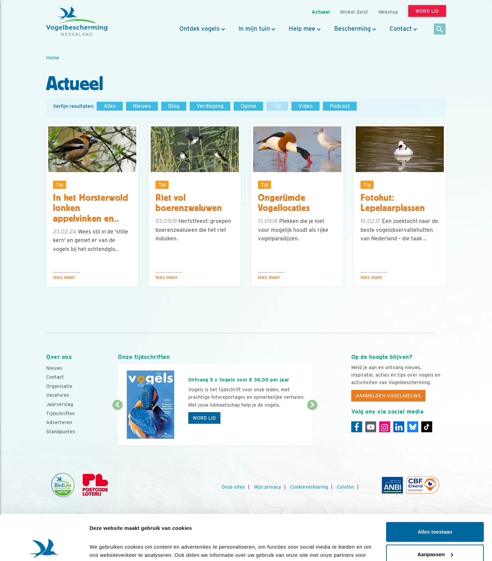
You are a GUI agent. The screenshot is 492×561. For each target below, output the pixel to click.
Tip (277, 106)
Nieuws (142, 106)
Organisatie (59, 386)
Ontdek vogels (199, 28)
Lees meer (64, 277)
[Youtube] (370, 426)
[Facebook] (356, 426)
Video (305, 106)
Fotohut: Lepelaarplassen (392, 203)
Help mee (302, 28)
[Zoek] (440, 30)
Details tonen (106, 547)
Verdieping (209, 106)
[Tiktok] (426, 426)
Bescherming (352, 28)
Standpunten (60, 431)
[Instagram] (384, 426)
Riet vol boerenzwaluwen (188, 203)
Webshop (388, 12)
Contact (401, 28)
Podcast (340, 106)
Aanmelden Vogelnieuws (388, 395)
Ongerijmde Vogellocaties (284, 203)
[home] (77, 21)
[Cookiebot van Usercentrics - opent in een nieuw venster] (44, 548)
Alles (110, 106)
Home (52, 57)
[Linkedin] (398, 426)
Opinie (248, 106)
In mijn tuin (254, 28)
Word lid (204, 418)
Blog (173, 106)
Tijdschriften (60, 413)
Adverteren (59, 422)
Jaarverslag (59, 404)
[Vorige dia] (117, 425)
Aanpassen (435, 511)
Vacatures (57, 395)
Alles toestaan (435, 489)
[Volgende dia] (312, 425)
